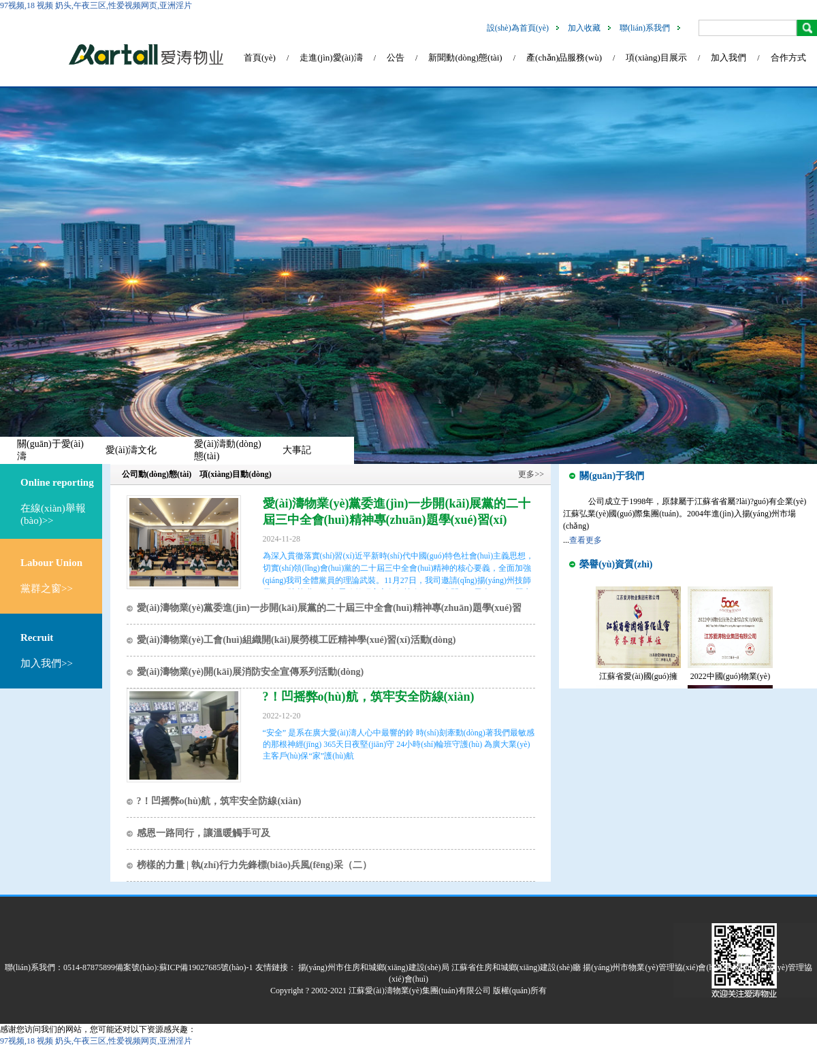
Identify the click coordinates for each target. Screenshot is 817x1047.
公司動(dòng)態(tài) (157, 474)
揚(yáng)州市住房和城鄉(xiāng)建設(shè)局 (373, 967)
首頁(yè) (260, 57)
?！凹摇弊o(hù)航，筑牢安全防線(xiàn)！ (219, 801)
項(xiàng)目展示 (656, 57)
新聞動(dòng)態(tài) (465, 57)
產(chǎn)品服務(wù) (564, 57)
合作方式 (788, 57)
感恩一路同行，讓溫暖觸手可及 (203, 833)
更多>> (531, 474)
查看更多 (585, 540)
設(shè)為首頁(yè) (518, 28)
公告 (395, 57)
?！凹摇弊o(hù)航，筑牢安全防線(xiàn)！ (369, 696)
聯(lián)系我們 (645, 28)
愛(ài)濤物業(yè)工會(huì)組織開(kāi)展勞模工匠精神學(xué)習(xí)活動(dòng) (296, 640)
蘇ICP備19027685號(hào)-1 (206, 967)
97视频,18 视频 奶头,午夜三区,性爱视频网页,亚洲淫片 (96, 5)
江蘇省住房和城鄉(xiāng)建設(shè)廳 (516, 967)
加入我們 (728, 57)
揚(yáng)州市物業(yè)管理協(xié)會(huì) (652, 967)
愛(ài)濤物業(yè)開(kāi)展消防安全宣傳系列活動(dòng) (250, 672)
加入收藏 (584, 28)
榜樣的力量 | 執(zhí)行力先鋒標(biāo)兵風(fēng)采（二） (254, 865)
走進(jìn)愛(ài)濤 (331, 57)
